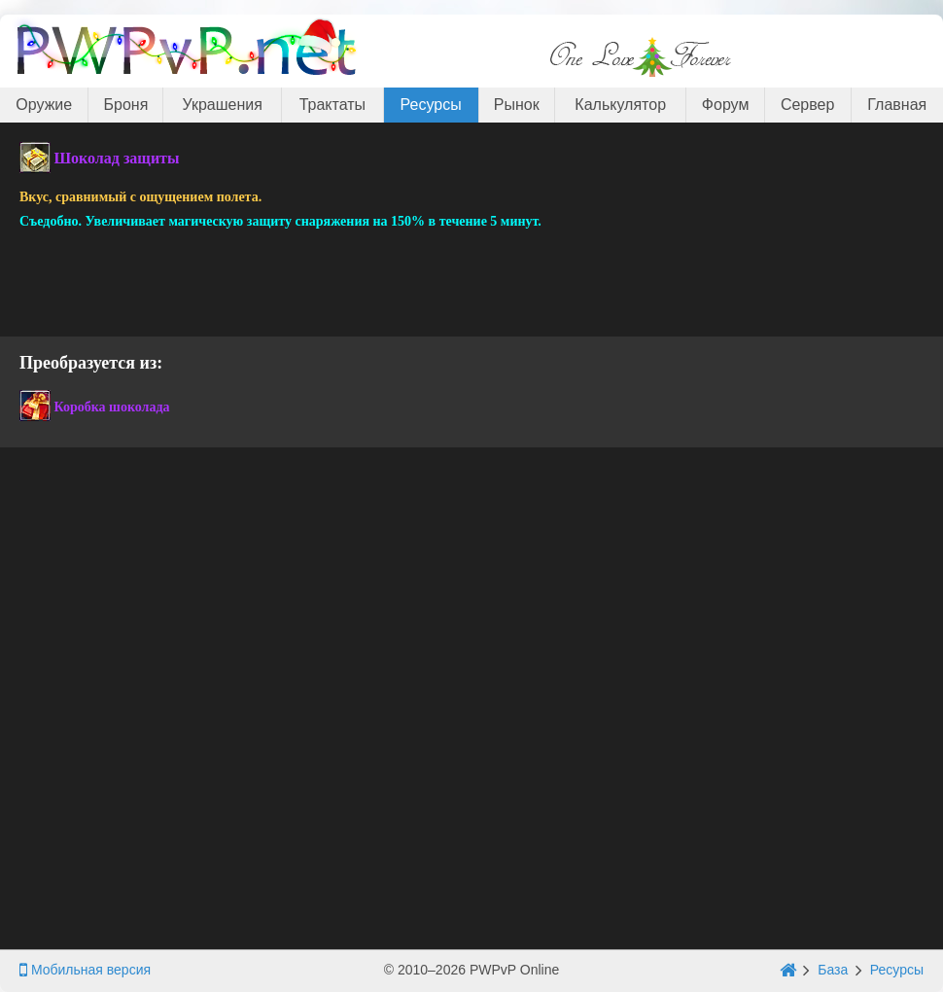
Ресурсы (431, 104)
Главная (896, 104)
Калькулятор (620, 104)
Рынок (517, 104)
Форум (726, 104)
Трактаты (332, 104)
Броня (126, 104)
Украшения (222, 104)
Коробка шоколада (112, 407)
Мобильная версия (85, 969)
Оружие (44, 104)
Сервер (807, 104)
